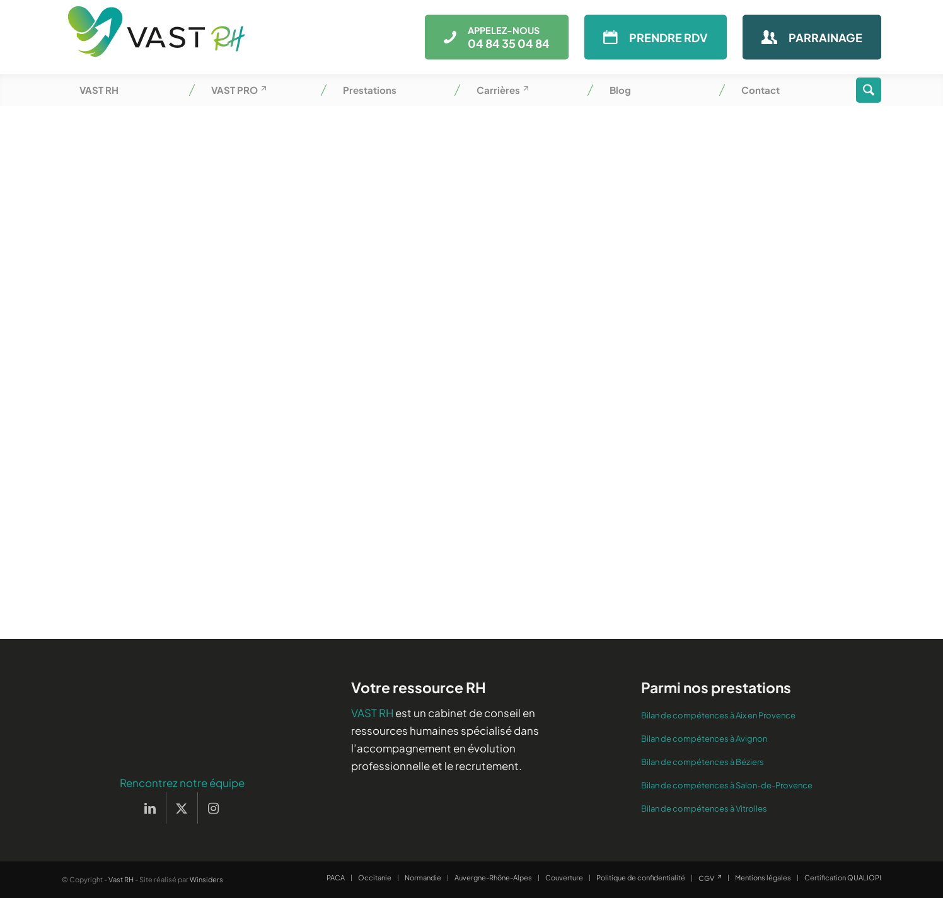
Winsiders (206, 879)
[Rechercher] (868, 90)
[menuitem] (128, 90)
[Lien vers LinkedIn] (150, 808)
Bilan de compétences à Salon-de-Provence (727, 785)
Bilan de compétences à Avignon (704, 739)
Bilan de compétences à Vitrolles (704, 808)
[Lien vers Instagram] (213, 808)
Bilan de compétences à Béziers (702, 762)
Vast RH (121, 879)
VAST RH (372, 713)
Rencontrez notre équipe (182, 783)
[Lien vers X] (181, 808)
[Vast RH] (156, 37)
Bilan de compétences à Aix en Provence (718, 715)
